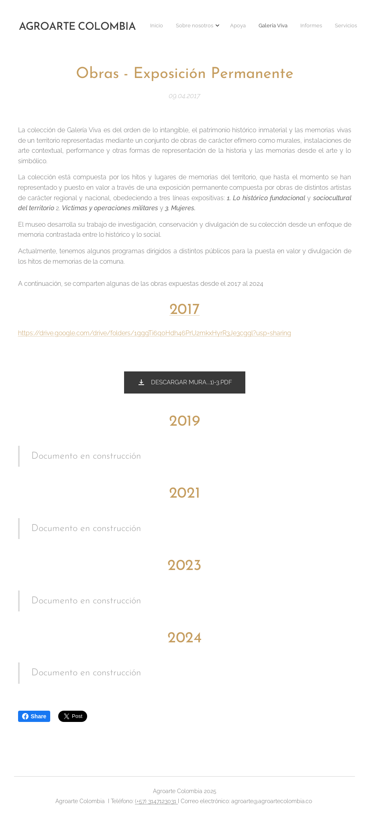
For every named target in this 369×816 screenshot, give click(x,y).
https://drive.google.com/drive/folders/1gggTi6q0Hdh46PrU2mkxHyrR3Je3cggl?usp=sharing (154, 333)
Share (34, 716)
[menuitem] (218, 26)
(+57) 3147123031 (156, 801)
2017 (184, 310)
